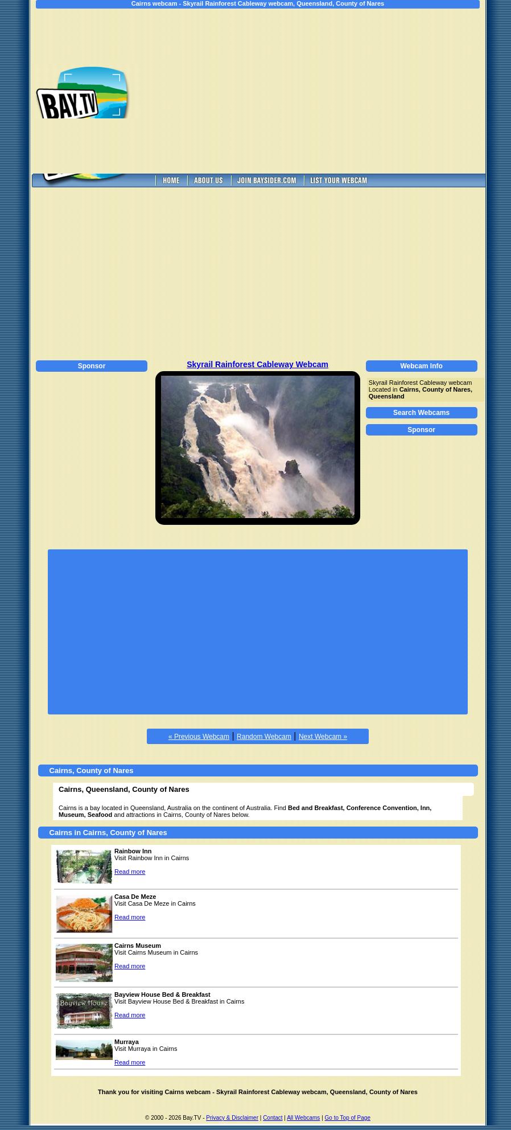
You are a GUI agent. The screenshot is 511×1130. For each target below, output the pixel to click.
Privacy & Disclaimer (232, 1118)
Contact (272, 1118)
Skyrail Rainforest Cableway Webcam (257, 364)
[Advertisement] (320, 91)
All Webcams (303, 1118)
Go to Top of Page (347, 1118)
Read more (129, 871)
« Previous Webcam (198, 737)
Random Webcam (264, 737)
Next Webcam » (323, 737)
